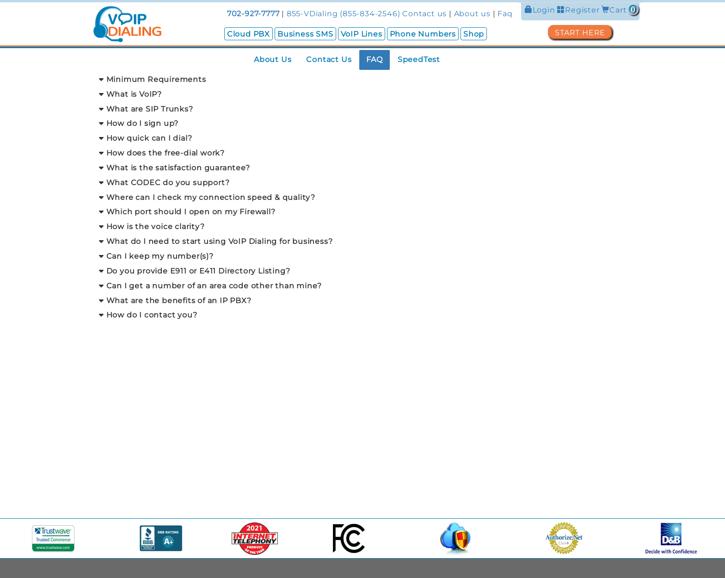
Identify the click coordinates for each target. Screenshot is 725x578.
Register (579, 10)
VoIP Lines (361, 34)
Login (541, 10)
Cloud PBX (248, 34)
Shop (473, 34)
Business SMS (305, 34)
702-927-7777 (253, 13)
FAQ (374, 59)
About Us (272, 59)
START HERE (580, 32)
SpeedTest (419, 59)
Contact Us (328, 59)
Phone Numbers (423, 34)
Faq (505, 13)
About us (472, 13)
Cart (620, 10)
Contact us (424, 13)
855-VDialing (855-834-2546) (343, 13)
